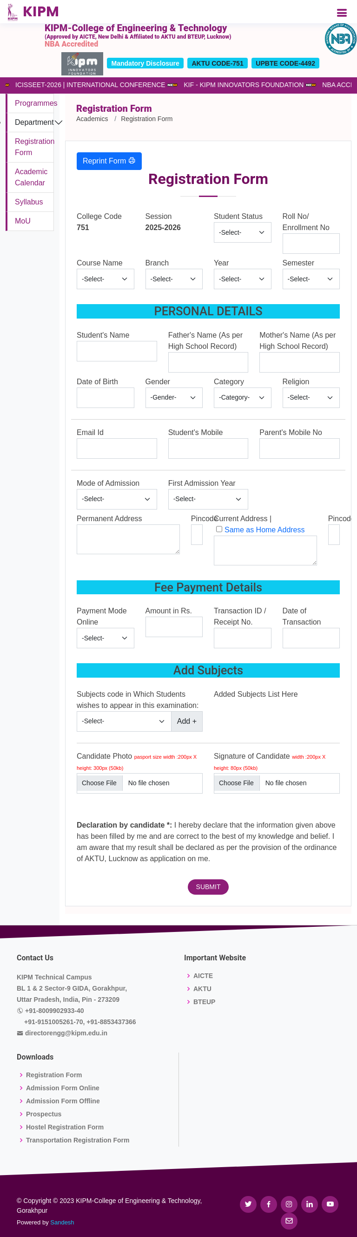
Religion (296, 382)
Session (158, 216)
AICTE (203, 975)
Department (34, 122)
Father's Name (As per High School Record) (205, 340)
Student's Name (103, 335)
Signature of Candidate (269, 761)
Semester (298, 263)
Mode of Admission (108, 483)
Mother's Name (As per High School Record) (297, 340)
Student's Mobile (195, 432)
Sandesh (62, 1222)
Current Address (241, 519)
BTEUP (204, 1002)
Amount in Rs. (168, 611)
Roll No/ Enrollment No (306, 221)
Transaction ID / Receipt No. (240, 616)
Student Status (238, 216)
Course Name (100, 263)
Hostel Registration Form (65, 1127)
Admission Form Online (62, 1088)
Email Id (90, 432)
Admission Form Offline (63, 1101)
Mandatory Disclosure (145, 63)
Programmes (36, 103)
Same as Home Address (265, 530)
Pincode (204, 519)
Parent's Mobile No (290, 432)
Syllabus (29, 202)
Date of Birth (97, 382)
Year (221, 263)
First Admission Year (202, 483)
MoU (23, 221)
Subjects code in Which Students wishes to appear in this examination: (137, 699)
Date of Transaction (302, 616)
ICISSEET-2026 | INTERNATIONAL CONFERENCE (87, 84)
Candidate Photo (137, 761)
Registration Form (54, 1075)
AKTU (202, 989)
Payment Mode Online (102, 616)
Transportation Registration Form (77, 1140)
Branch (157, 263)
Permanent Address (109, 519)
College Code (99, 216)
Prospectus (43, 1114)
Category (229, 382)
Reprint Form (109, 160)
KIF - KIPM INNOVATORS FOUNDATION (240, 84)
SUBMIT (208, 886)
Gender (157, 382)
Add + (187, 721)
